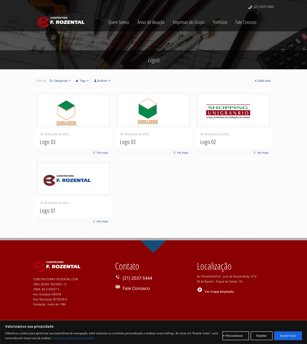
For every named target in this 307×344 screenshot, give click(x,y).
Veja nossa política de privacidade (73, 338)
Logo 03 (48, 142)
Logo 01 (48, 210)
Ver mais (102, 152)
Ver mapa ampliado (219, 292)
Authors (102, 80)
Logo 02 (208, 142)
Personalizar (234, 335)
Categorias (60, 80)
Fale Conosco (136, 288)
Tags (82, 80)
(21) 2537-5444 (264, 6)
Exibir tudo (262, 80)
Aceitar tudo (288, 335)
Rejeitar (261, 335)
